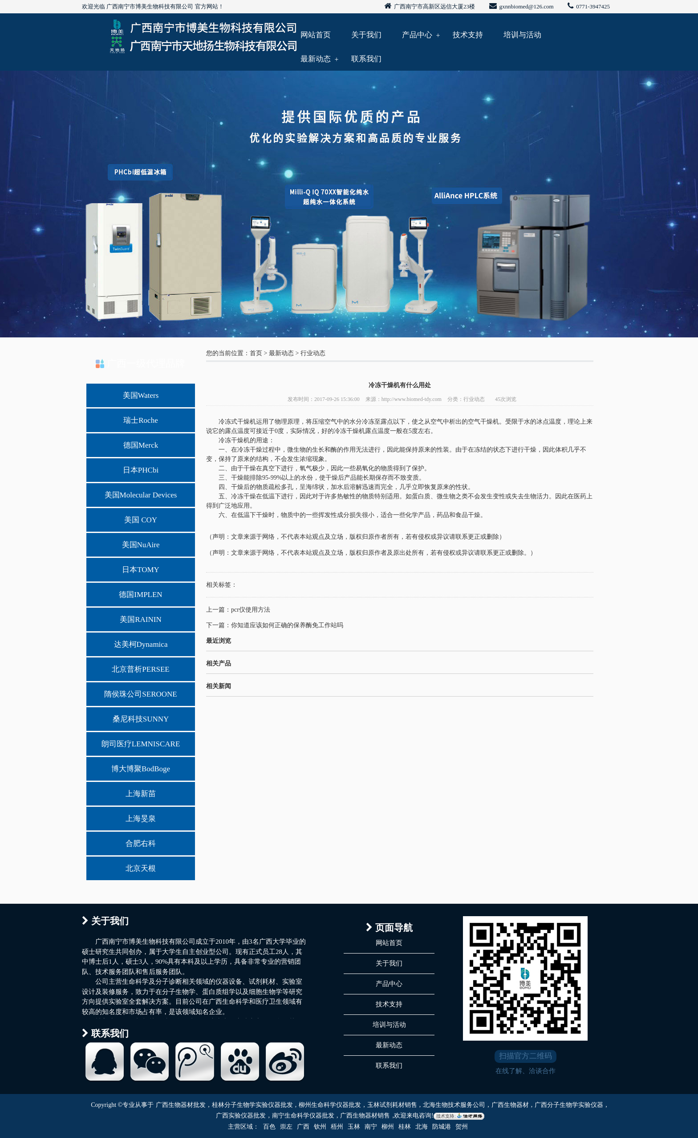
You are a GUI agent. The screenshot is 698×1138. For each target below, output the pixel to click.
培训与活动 (522, 35)
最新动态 (315, 59)
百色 (269, 1126)
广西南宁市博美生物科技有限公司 (149, 6)
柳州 (387, 1126)
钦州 (320, 1126)
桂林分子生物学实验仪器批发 (252, 1105)
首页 (256, 353)
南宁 (371, 1126)
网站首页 (315, 35)
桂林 (404, 1126)
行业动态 (312, 353)
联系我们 (366, 59)
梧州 (337, 1126)
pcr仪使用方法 (250, 609)
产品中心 (417, 35)
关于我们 (366, 35)
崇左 (286, 1126)
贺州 (461, 1126)
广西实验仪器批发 (241, 1115)
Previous (29, 202)
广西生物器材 (510, 1105)
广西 (303, 1126)
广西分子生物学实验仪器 (569, 1105)
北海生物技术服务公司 (454, 1105)
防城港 (441, 1126)
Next (669, 202)
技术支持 (468, 35)
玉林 (354, 1126)
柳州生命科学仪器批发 (330, 1105)
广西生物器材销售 (365, 1115)
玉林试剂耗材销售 (392, 1105)
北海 (421, 1126)
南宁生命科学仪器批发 (303, 1115)
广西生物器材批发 (181, 1105)
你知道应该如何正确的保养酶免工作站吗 (287, 625)
